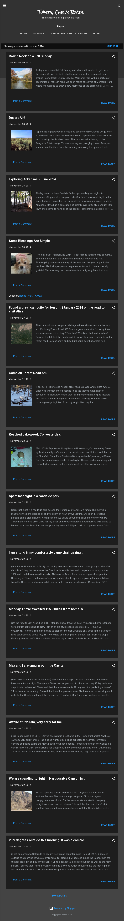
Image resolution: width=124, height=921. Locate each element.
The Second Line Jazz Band (63, 33)
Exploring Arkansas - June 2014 (32, 180)
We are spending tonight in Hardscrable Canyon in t (47, 779)
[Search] (119, 6)
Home (17, 33)
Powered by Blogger (62, 908)
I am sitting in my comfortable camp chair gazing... (46, 553)
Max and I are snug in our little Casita (36, 666)
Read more (108, 103)
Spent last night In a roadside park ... (36, 497)
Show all (113, 46)
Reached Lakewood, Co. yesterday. (35, 435)
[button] (113, 57)
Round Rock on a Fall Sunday (30, 57)
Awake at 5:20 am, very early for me (35, 723)
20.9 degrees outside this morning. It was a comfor (46, 841)
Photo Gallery (97, 33)
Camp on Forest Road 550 (28, 374)
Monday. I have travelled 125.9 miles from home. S (46, 610)
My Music (33, 33)
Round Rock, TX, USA (30, 296)
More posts (59, 896)
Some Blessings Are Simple (29, 241)
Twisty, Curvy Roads (61, 12)
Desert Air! (17, 118)
